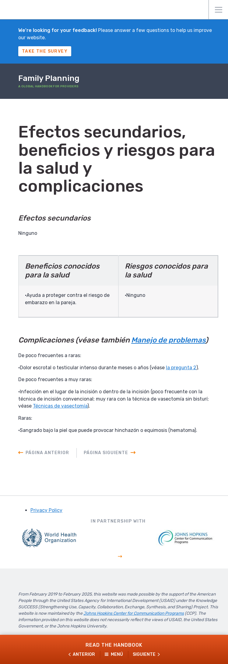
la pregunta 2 (182, 368)
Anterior (84, 654)
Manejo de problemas (168, 340)
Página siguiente (106, 454)
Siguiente (144, 654)
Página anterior (47, 454)
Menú (218, 9)
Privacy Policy (46, 511)
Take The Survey (45, 51)
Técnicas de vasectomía (60, 407)
